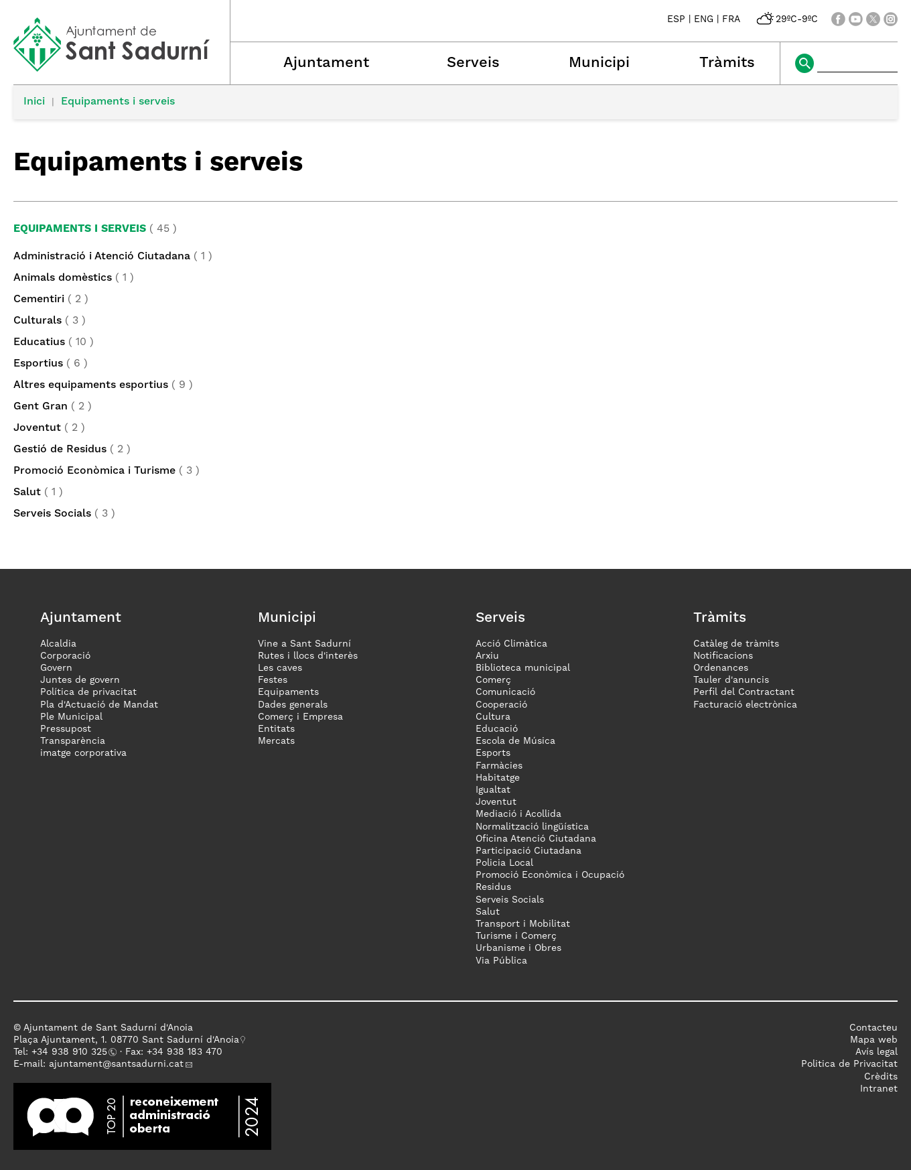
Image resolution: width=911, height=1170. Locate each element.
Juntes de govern (80, 680)
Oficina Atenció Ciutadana (536, 839)
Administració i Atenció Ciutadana (101, 256)
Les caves (280, 668)
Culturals (37, 321)
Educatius (39, 342)
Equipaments (288, 692)
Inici (34, 101)
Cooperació (501, 705)
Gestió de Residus (60, 449)
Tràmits (727, 63)
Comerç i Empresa (300, 717)
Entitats (276, 729)
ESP (676, 19)
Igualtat (493, 790)
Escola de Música (515, 741)
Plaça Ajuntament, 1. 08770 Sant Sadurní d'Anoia (126, 1040)
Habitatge (498, 778)
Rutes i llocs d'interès (308, 656)
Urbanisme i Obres (518, 948)
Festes (272, 680)
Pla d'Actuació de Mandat (99, 705)
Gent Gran (40, 406)
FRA (731, 19)
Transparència (72, 741)
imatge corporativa (83, 753)
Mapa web (874, 1040)
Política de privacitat (88, 692)
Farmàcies (499, 766)
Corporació (65, 656)
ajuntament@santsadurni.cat (116, 1064)
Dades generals (293, 705)
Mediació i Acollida (518, 814)
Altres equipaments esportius (90, 385)
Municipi (599, 63)
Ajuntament (326, 63)
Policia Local (504, 863)
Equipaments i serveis (118, 101)
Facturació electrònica (745, 705)
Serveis (473, 63)
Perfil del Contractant (743, 692)
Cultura (493, 717)
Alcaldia (58, 644)
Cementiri (38, 299)
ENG (703, 19)
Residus (493, 887)
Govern (56, 668)
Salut (27, 492)
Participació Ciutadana (528, 851)
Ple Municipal (71, 717)
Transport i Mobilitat (523, 924)
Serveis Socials (52, 514)
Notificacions (723, 656)
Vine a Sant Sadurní (304, 644)
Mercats (276, 741)
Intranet (879, 1089)
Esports (493, 753)
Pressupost (65, 729)
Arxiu (487, 656)
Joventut (37, 428)
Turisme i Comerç (516, 936)
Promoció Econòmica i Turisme (94, 471)
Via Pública (501, 961)
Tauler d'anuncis (731, 680)
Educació (497, 729)
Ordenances (720, 668)
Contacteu (873, 1028)
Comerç (493, 680)
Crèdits (881, 1077)
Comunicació (505, 692)
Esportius (38, 364)
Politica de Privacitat (849, 1064)
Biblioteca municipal (523, 668)
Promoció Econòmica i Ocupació (550, 875)
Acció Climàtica (511, 644)
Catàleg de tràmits (736, 644)
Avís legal (876, 1052)
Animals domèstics (62, 278)
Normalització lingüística (532, 827)
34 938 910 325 (72, 1052)
